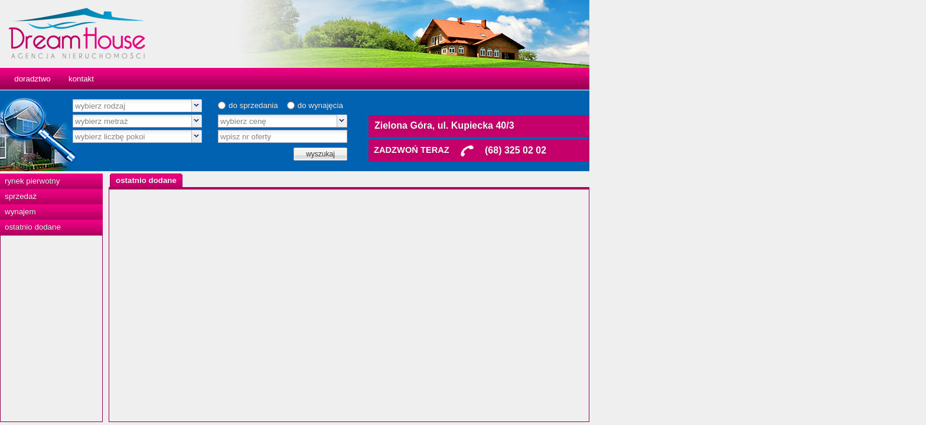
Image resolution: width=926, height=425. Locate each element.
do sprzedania (421, 105)
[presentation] (314, 181)
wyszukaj (488, 154)
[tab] (314, 180)
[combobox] (305, 105)
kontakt (249, 78)
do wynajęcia (488, 105)
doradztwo (200, 78)
